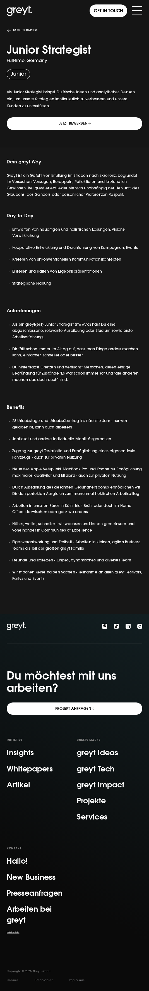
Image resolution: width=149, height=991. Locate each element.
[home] (19, 11)
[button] (137, 11)
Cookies (12, 980)
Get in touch (108, 11)
